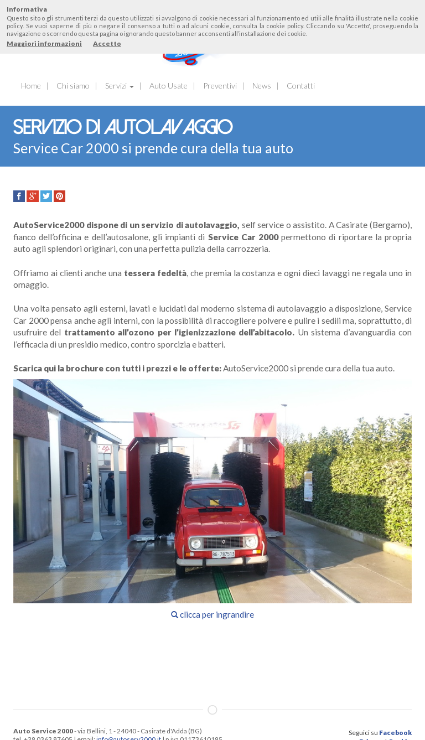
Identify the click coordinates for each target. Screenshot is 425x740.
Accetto (107, 43)
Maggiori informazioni (44, 43)
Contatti (301, 85)
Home (31, 85)
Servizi (119, 85)
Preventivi (220, 85)
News (261, 85)
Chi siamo (73, 85)
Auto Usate (168, 85)
